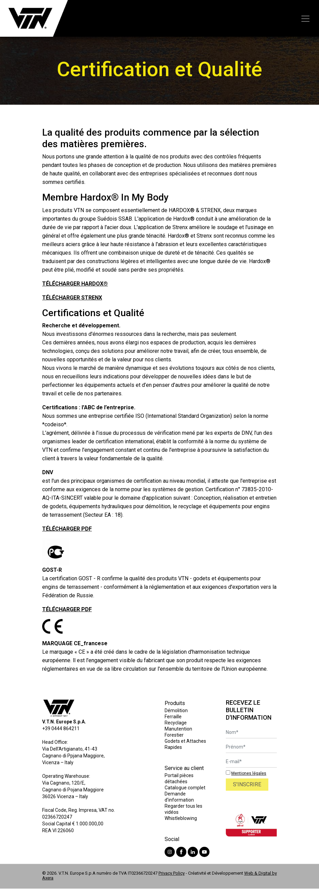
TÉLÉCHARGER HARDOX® (75, 283)
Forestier (174, 735)
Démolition (176, 710)
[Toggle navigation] (305, 19)
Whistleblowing (181, 818)
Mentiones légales (248, 773)
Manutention (178, 729)
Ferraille (173, 716)
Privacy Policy (171, 873)
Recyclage (176, 722)
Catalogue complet (185, 787)
